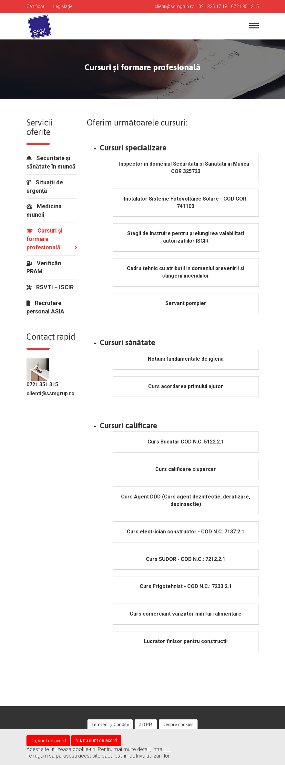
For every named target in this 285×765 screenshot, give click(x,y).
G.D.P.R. (145, 724)
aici (167, 749)
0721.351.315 (245, 6)
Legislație (62, 6)
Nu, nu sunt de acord (96, 740)
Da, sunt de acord (48, 740)
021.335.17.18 (212, 6)
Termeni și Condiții (110, 724)
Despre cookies (178, 724)
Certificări (36, 6)
